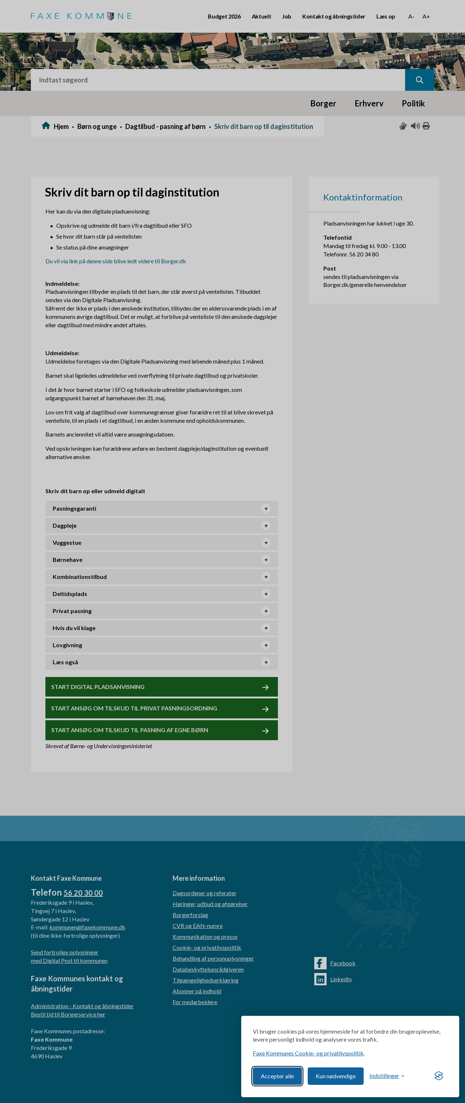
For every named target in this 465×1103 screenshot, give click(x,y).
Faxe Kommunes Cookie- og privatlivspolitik (308, 1053)
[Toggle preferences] (386, 1076)
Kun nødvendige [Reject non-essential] (336, 1075)
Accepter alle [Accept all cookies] (277, 1075)
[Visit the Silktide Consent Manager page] (439, 1076)
